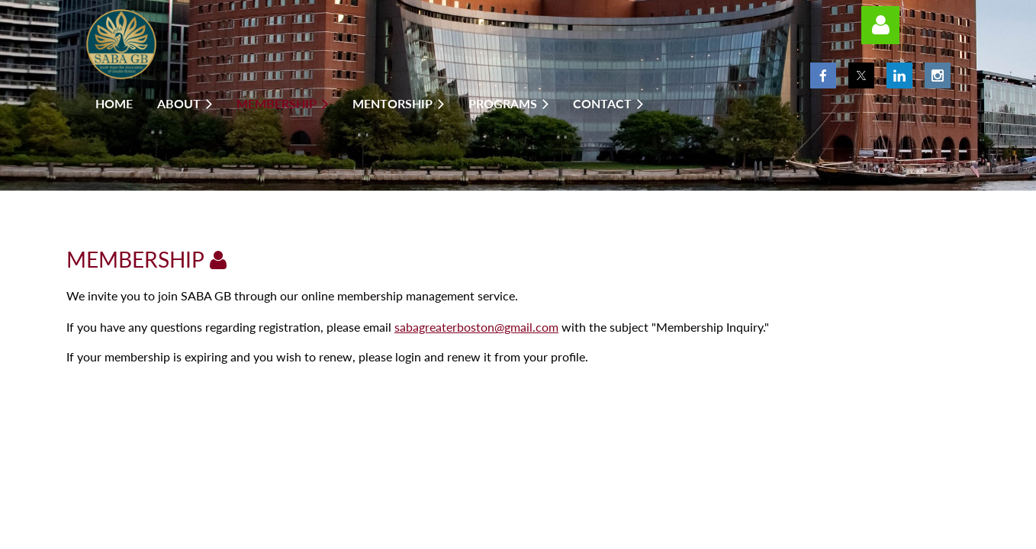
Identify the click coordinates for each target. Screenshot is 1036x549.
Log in (880, 25)
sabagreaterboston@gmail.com (476, 326)
